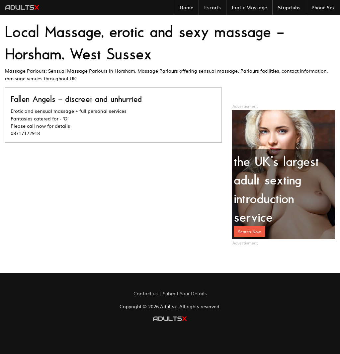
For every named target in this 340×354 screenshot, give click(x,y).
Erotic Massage (249, 7)
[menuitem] (186, 7)
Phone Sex (323, 7)
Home (186, 7)
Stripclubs (289, 7)
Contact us (145, 293)
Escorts (212, 7)
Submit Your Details (185, 293)
